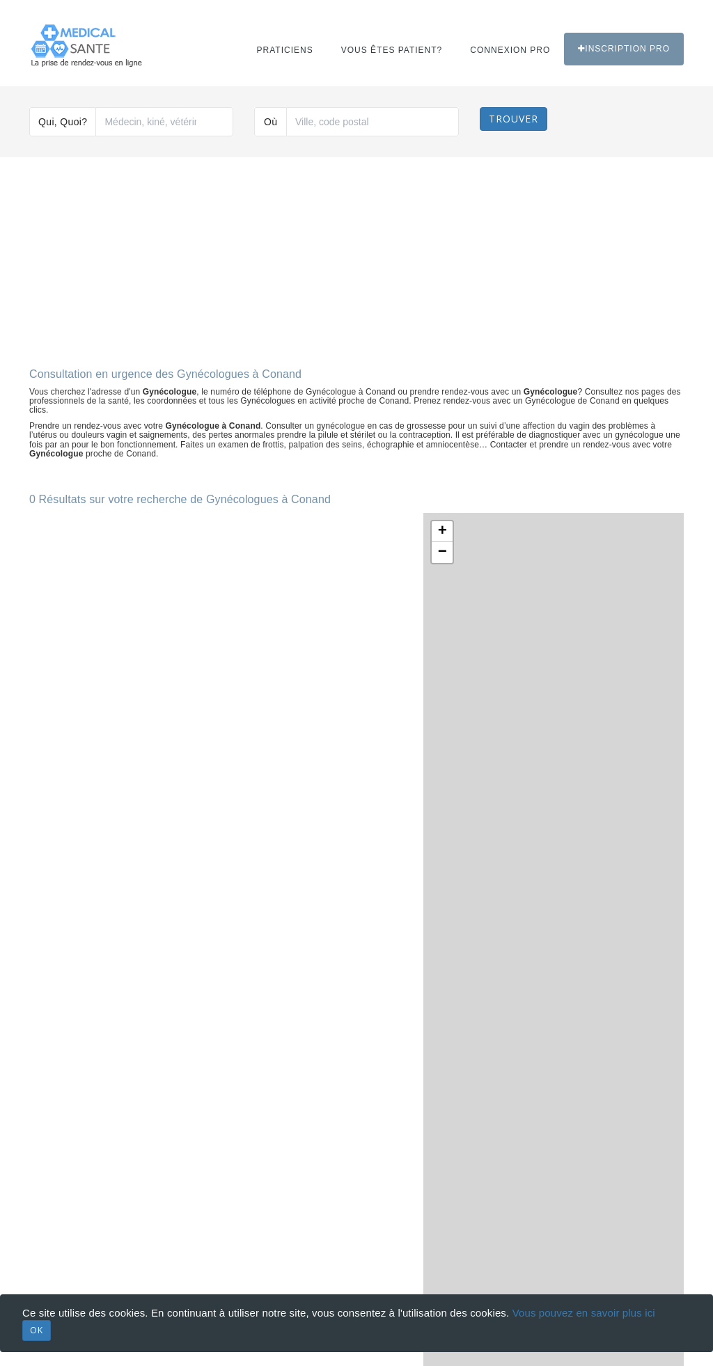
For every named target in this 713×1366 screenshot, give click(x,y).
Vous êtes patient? (392, 50)
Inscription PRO (624, 49)
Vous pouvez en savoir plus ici (583, 1313)
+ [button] (442, 531)
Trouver (513, 118)
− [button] (442, 552)
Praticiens (285, 50)
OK (36, 1330)
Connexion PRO (510, 50)
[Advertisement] (356, 256)
